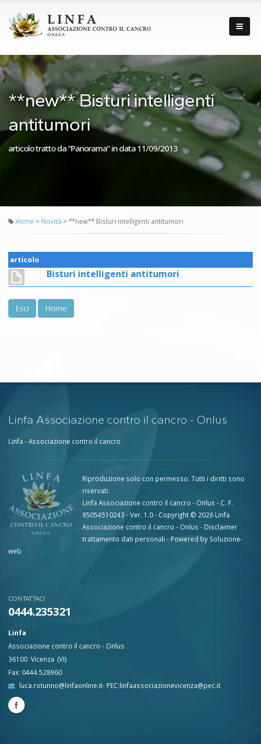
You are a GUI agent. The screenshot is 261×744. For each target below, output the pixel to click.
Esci (22, 308)
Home (24, 221)
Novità (52, 221)
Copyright (173, 514)
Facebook (16, 705)
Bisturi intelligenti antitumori (113, 274)
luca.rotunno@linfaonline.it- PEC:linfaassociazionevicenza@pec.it (119, 685)
